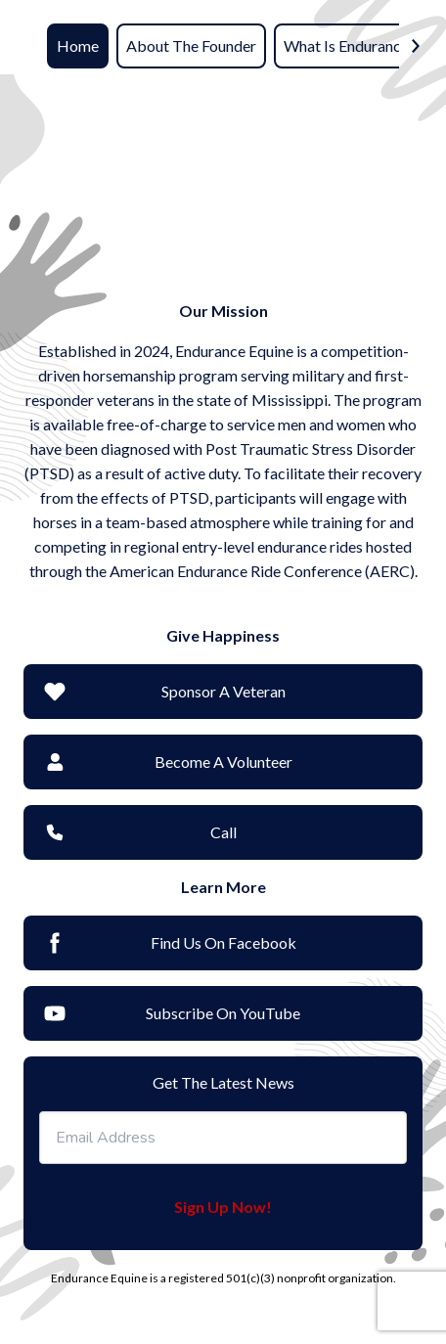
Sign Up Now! (223, 1206)
